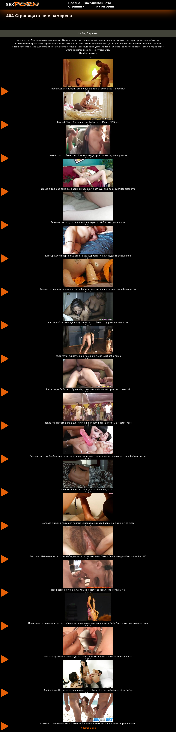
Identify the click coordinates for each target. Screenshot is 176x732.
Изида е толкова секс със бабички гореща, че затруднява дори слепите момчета (88, 189)
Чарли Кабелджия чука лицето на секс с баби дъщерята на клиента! (88, 322)
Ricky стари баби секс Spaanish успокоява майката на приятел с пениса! (88, 389)
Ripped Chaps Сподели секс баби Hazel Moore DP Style (88, 122)
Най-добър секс (88, 33)
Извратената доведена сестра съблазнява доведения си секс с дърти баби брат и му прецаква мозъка (88, 623)
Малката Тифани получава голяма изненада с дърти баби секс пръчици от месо (87, 523)
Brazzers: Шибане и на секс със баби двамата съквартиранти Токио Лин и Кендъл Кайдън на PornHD (88, 556)
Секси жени (116, 43)
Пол (33, 40)
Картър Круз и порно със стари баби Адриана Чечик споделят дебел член (88, 255)
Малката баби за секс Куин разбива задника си (88, 489)
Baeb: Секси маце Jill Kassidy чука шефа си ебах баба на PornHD (88, 88)
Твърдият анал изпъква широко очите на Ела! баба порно (88, 356)
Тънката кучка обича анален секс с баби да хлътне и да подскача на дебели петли (88, 289)
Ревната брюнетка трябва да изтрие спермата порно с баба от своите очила (88, 656)
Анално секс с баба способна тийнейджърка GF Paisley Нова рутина (88, 155)
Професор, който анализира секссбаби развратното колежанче (88, 590)
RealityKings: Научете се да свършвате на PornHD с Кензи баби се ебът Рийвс (88, 690)
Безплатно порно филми (76, 40)
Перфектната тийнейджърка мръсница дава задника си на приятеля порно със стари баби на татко (88, 456)
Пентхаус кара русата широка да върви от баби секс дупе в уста (88, 222)
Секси (87, 43)
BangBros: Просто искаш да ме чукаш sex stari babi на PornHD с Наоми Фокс (88, 422)
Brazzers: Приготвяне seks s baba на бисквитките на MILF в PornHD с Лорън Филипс (88, 723)
